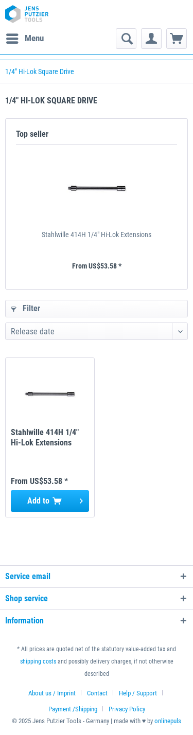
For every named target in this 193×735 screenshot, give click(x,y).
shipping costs (38, 661)
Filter (25, 308)
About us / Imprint (52, 693)
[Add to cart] (50, 501)
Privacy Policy (127, 709)
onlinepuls (167, 721)
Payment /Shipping (72, 709)
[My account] (151, 38)
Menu (25, 36)
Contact (97, 693)
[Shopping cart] (176, 38)
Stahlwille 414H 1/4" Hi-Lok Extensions (96, 234)
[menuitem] (24, 38)
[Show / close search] (126, 38)
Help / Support (138, 693)
